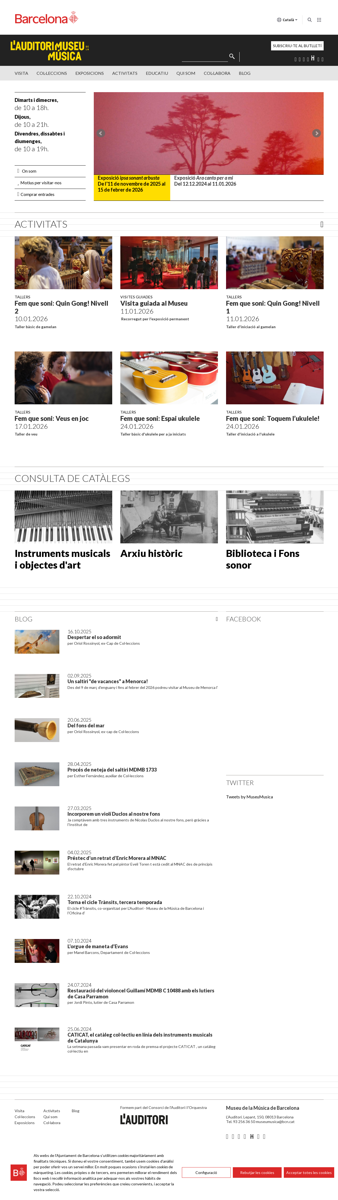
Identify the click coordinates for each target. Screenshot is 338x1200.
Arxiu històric (151, 553)
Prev (100, 133)
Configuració (206, 1172)
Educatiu (157, 73)
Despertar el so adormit (94, 637)
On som (26, 170)
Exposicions (89, 73)
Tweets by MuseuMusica (249, 796)
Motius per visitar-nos (39, 182)
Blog (244, 73)
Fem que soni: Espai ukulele (160, 418)
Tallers (22, 297)
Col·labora (217, 73)
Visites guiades (136, 297)
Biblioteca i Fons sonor (263, 559)
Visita (21, 73)
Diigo (313, 58)
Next (316, 133)
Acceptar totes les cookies (309, 1172)
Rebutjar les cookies (257, 1172)
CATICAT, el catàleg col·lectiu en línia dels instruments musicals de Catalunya (140, 1038)
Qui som (50, 1116)
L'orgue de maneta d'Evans (97, 946)
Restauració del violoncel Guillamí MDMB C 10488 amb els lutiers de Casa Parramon (140, 993)
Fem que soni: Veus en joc (52, 418)
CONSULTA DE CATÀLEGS (72, 478)
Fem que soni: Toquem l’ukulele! (273, 418)
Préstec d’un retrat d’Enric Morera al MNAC (116, 858)
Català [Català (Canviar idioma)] (287, 20)
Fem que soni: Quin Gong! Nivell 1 (273, 307)
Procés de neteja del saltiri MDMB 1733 (112, 770)
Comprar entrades (35, 194)
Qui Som (185, 73)
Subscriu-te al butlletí (297, 45)
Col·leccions (52, 73)
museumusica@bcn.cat (275, 1121)
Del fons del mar (85, 725)
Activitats (124, 73)
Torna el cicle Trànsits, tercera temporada (114, 902)
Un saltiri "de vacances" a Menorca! (107, 681)
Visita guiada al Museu (154, 303)
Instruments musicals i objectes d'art (62, 559)
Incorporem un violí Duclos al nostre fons (113, 814)
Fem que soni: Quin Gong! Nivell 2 (61, 307)
